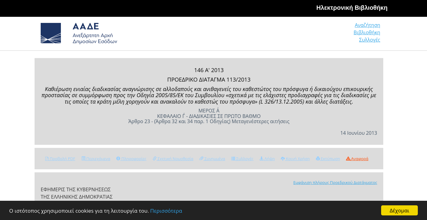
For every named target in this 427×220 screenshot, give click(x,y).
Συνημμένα (212, 158)
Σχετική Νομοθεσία (173, 158)
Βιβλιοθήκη (330, 35)
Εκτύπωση (328, 158)
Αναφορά (357, 158)
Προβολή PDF (60, 158)
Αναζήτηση (287, 35)
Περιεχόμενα (95, 158)
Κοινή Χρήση (295, 158)
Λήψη (267, 158)
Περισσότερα (166, 210)
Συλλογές (370, 35)
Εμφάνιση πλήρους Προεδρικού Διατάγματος (335, 182)
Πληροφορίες (131, 158)
